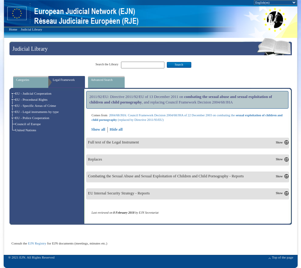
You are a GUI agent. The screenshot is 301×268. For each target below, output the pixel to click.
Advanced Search (102, 79)
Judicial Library (31, 29)
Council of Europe (28, 124)
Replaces (95, 159)
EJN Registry (37, 243)
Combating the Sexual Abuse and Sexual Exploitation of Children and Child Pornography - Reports (166, 176)
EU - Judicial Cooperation (33, 93)
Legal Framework (64, 79)
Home (13, 29)
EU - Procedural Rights (31, 99)
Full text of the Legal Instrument (113, 142)
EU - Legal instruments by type (37, 112)
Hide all (116, 129)
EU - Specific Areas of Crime (35, 105)
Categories (22, 79)
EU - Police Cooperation (32, 118)
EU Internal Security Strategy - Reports (119, 193)
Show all (98, 129)
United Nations (25, 130)
